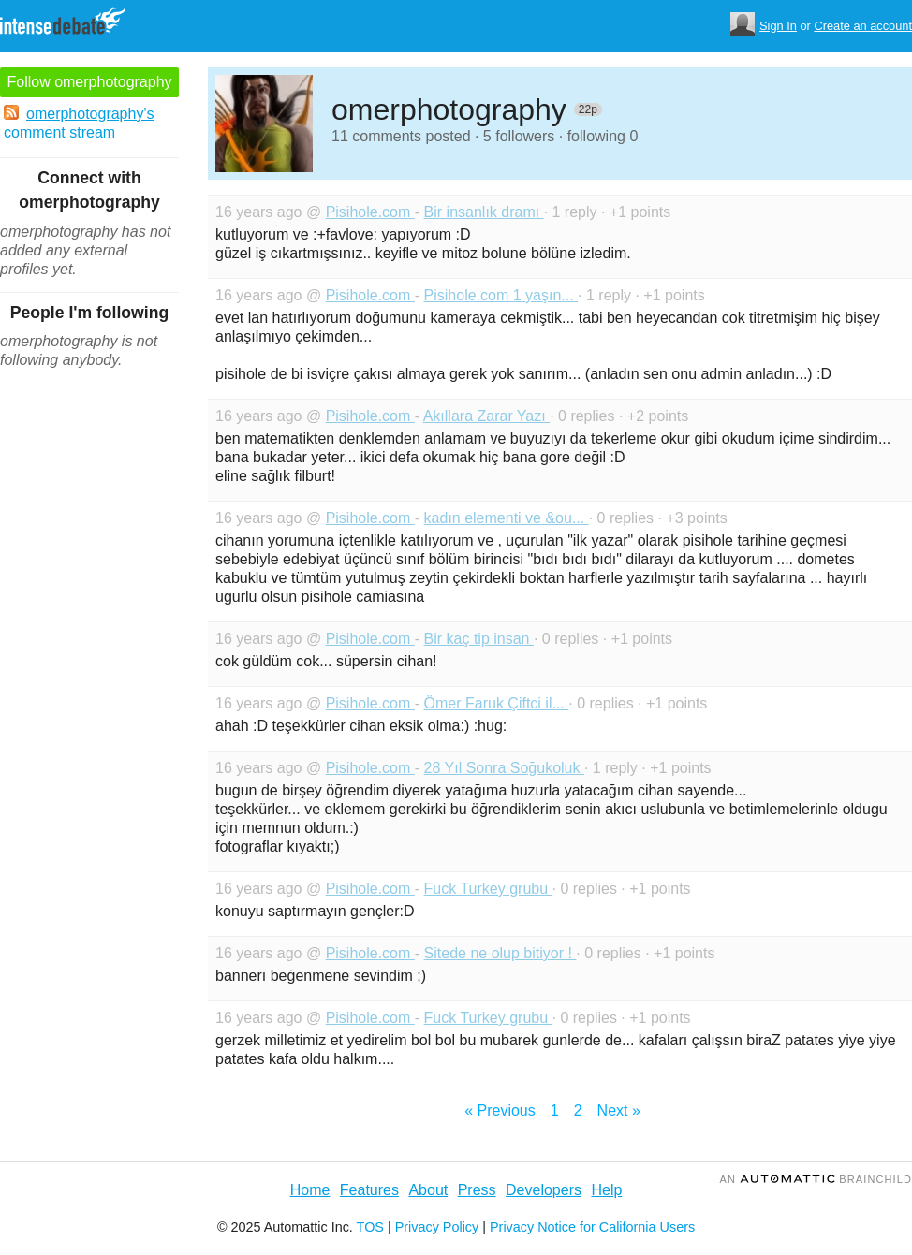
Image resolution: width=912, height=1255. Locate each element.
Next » (618, 1110)
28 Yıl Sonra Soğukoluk (504, 768)
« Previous (500, 1110)
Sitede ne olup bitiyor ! (500, 953)
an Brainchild (816, 1179)
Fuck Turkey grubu (488, 889)
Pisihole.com (370, 212)
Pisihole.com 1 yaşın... (501, 295)
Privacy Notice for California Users (592, 1226)
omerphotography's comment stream (79, 122)
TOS (370, 1226)
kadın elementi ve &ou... (506, 518)
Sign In (778, 26)
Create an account (863, 26)
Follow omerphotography (89, 82)
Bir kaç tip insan (479, 639)
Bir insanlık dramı (484, 212)
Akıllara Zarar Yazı (486, 416)
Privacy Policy (437, 1226)
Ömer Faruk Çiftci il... (496, 703)
